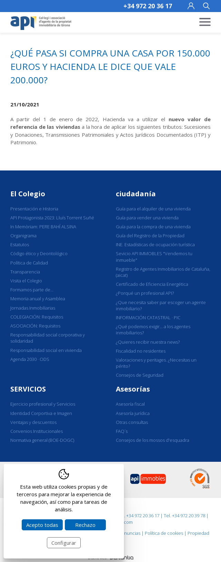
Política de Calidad (29, 263)
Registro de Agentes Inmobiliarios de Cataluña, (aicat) (163, 272)
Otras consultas (132, 422)
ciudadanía (136, 193)
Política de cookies (164, 533)
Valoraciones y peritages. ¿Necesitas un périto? (156, 363)
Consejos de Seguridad (139, 375)
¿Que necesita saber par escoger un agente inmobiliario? (161, 305)
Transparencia (25, 272)
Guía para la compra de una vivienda (153, 226)
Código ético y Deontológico (39, 253)
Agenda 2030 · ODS (29, 359)
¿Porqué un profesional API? (145, 293)
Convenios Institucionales (36, 431)
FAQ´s (122, 431)
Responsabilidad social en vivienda (46, 350)
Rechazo (85, 524)
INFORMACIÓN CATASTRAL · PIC (148, 317)
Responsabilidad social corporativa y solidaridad (47, 338)
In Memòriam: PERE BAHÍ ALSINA (43, 226)
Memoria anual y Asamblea (37, 298)
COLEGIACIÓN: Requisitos (36, 317)
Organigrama (23, 235)
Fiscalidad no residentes (140, 351)
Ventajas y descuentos (33, 422)
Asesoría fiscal (130, 404)
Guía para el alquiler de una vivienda (153, 209)
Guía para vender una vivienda (147, 218)
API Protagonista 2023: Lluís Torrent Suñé (52, 218)
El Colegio (27, 193)
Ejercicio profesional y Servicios (42, 404)
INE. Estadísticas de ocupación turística (155, 244)
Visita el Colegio (26, 281)
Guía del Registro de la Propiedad (150, 235)
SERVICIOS (28, 389)
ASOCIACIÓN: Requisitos (35, 326)
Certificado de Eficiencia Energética (152, 284)
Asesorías (133, 389)
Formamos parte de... (31, 290)
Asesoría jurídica (133, 413)
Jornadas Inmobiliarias (32, 308)
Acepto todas (42, 524)
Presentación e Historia (34, 209)
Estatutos (19, 244)
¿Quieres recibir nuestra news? (148, 342)
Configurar (63, 542)
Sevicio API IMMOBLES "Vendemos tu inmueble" (154, 256)
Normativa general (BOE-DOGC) (42, 440)
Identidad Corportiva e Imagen (41, 413)
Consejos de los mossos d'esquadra (152, 440)
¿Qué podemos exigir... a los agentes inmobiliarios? (153, 329)
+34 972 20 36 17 (147, 6)
